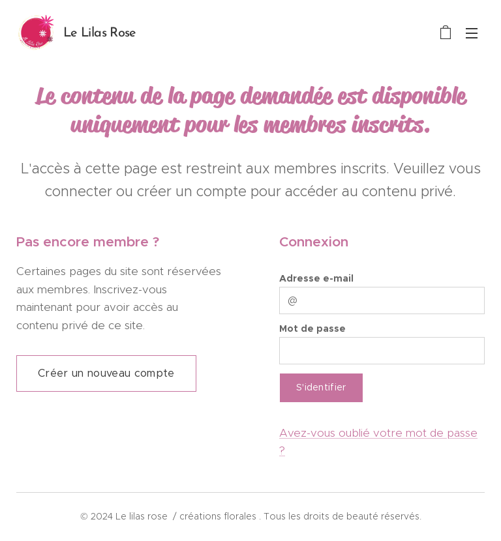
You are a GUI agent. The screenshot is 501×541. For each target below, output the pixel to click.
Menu (472, 33)
